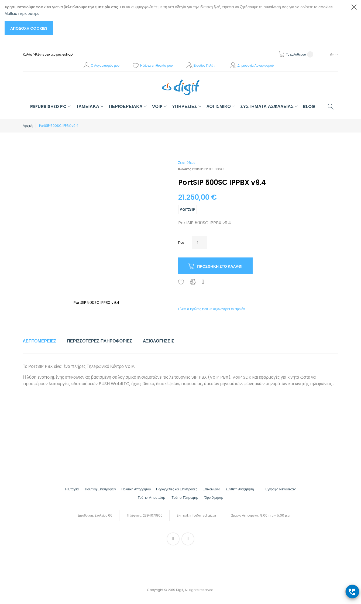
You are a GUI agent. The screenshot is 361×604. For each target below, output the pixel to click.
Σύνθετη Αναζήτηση (240, 489)
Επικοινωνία (211, 489)
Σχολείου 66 (103, 515)
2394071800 (153, 515)
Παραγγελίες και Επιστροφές (176, 489)
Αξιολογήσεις (158, 341)
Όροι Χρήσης (213, 497)
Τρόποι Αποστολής (152, 497)
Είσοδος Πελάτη (205, 65)
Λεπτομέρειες (40, 341)
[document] (175, 19)
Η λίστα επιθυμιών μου (156, 65)
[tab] (40, 341)
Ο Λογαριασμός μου (105, 65)
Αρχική (28, 125)
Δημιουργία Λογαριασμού (256, 65)
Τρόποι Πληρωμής (184, 497)
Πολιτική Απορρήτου (136, 489)
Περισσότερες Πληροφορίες (99, 341)
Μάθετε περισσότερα (22, 13)
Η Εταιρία (72, 489)
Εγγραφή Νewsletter (280, 489)
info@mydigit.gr (203, 515)
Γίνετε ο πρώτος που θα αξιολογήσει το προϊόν (211, 309)
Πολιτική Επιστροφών (100, 489)
